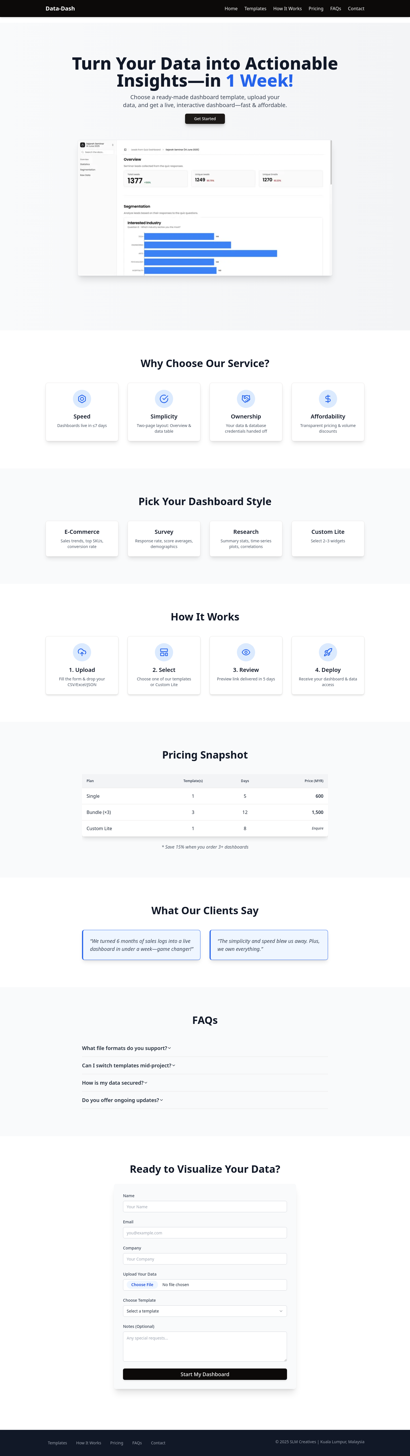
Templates (255, 8)
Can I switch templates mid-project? (129, 1065)
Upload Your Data (140, 1274)
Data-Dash (60, 8)
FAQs (335, 8)
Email (128, 1221)
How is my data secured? (115, 1082)
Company (132, 1248)
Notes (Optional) (138, 1326)
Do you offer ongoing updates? (123, 1100)
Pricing (316, 8)
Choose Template (139, 1300)
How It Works (287, 8)
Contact (356, 8)
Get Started (205, 118)
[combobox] (205, 1311)
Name (128, 1195)
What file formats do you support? (127, 1048)
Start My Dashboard (205, 1374)
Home (231, 8)
